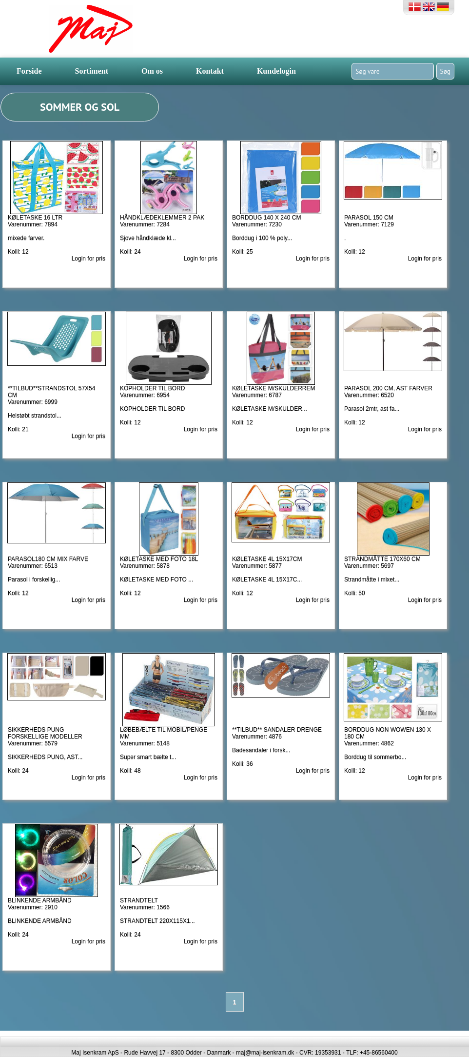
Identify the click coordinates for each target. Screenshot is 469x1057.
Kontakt (210, 71)
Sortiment (91, 71)
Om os (152, 71)
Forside (29, 71)
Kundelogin (276, 71)
